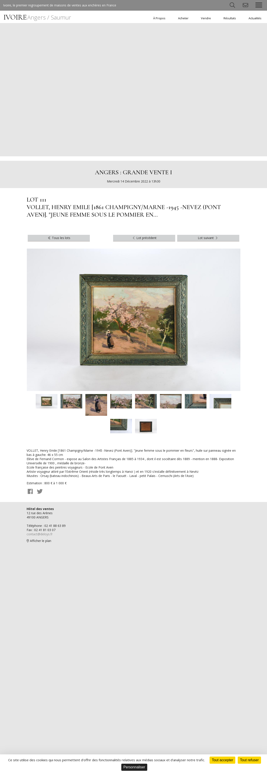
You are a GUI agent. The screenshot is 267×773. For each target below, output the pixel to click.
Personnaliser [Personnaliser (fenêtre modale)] (134, 767)
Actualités (255, 18)
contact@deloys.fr (40, 534)
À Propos (159, 18)
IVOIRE (37, 17)
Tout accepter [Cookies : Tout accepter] (222, 760)
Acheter (183, 18)
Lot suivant (208, 238)
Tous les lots (59, 238)
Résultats (230, 18)
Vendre (206, 18)
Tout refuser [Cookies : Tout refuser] (249, 760)
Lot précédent (144, 238)
